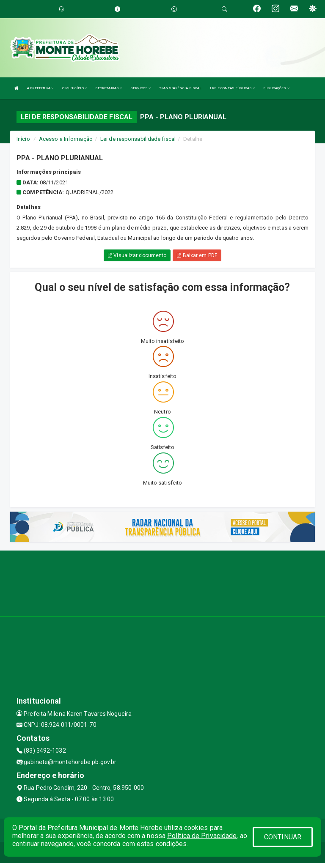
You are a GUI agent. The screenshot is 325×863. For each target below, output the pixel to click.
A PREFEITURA (40, 88)
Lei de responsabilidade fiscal (138, 139)
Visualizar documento (137, 255)
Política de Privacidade (202, 836)
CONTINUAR (282, 837)
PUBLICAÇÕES (276, 88)
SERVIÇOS (140, 88)
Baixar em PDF (197, 255)
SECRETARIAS (108, 88)
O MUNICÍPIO (74, 88)
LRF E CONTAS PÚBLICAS (232, 88)
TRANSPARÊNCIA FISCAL (180, 88)
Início (23, 139)
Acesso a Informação (66, 139)
